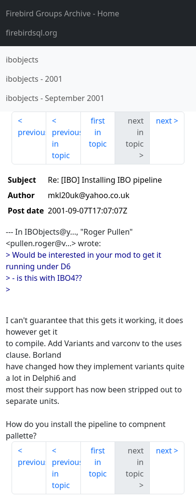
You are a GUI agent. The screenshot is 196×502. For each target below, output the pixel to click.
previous (32, 132)
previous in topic (66, 144)
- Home (62, 13)
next (164, 120)
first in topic (97, 132)
